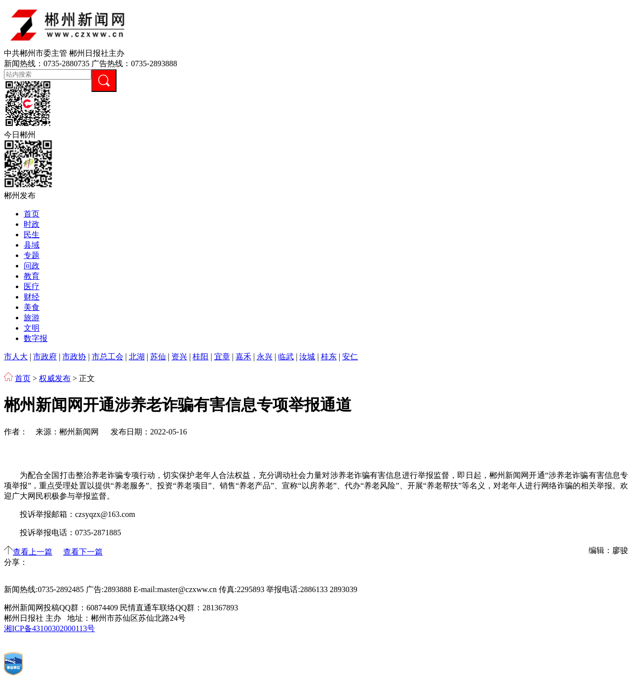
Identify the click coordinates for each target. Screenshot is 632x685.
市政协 (74, 356)
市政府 (45, 356)
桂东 (329, 356)
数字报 (35, 338)
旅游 (32, 317)
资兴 (179, 356)
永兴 (265, 356)
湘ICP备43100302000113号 (49, 628)
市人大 (16, 356)
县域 (32, 245)
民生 (32, 234)
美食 (32, 307)
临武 (286, 356)
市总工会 (107, 356)
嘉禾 (243, 356)
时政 (32, 224)
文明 (32, 328)
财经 (32, 297)
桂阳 (200, 356)
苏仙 (158, 356)
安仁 (350, 356)
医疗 (32, 286)
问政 (32, 265)
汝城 (307, 356)
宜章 (222, 356)
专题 (32, 255)
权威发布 (55, 378)
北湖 (137, 356)
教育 (32, 276)
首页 (32, 214)
